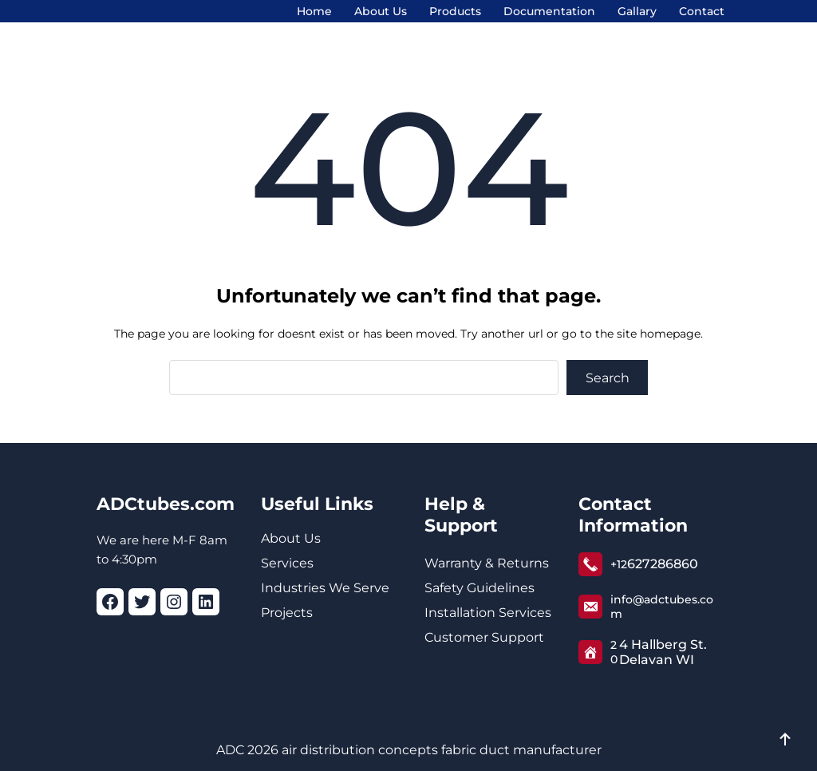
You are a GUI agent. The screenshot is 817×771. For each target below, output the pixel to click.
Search (608, 378)
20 (614, 652)
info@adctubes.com (661, 606)
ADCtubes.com (166, 504)
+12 (618, 564)
